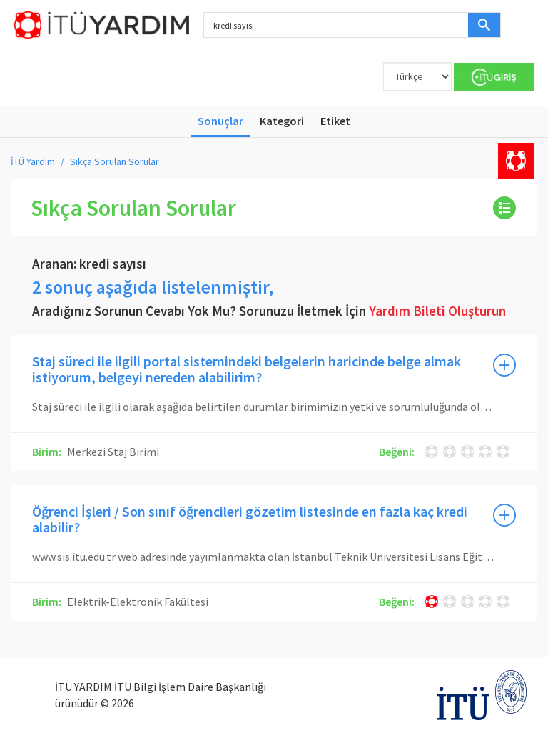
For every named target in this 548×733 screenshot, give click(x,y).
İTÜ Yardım (33, 161)
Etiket (335, 121)
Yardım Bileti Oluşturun (437, 310)
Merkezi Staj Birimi (112, 451)
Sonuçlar (220, 121)
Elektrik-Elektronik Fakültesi (136, 601)
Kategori (282, 121)
